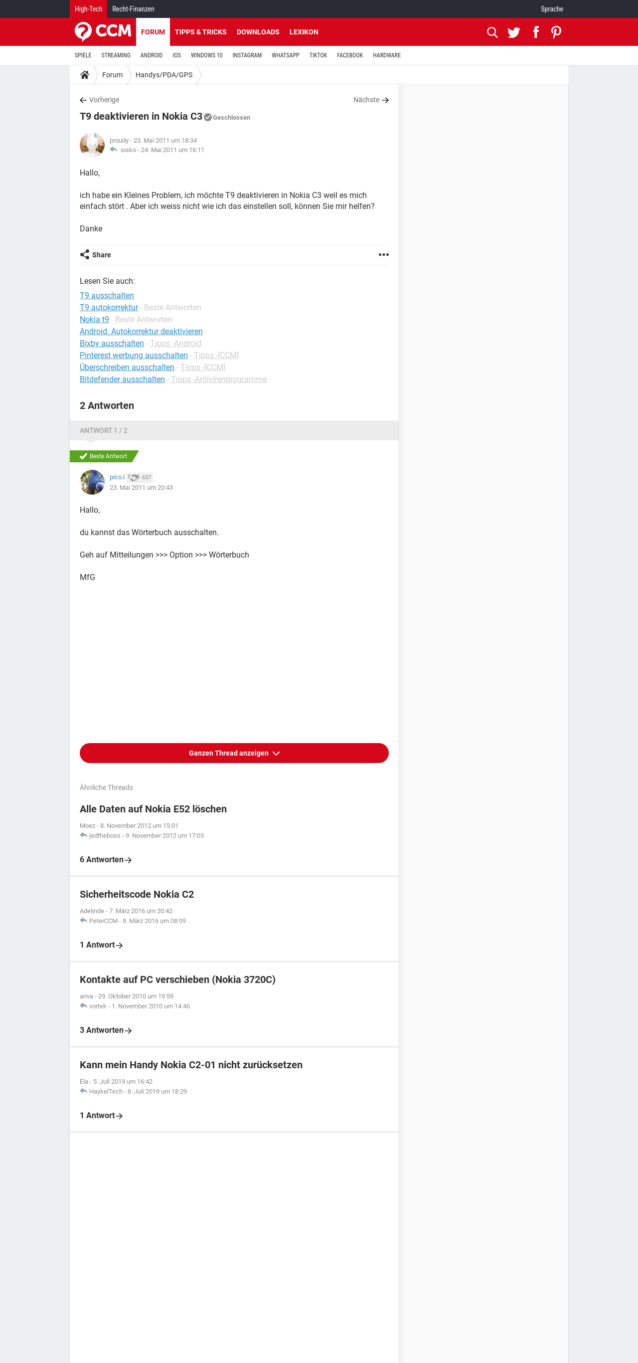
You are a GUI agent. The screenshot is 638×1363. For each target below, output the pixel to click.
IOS (176, 55)
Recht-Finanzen (133, 9)
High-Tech (88, 9)
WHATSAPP (285, 55)
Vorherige (104, 100)
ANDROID (152, 55)
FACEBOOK (350, 55)
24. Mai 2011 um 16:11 (172, 150)
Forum (153, 32)
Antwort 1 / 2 (104, 430)
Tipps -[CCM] (216, 355)
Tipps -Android (175, 343)
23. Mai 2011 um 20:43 (141, 487)
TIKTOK (318, 55)
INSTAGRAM (247, 55)
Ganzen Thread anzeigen (229, 753)
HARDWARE (387, 55)
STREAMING (116, 55)
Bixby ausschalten (112, 343)
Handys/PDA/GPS (164, 75)
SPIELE (83, 55)
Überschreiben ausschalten (127, 367)
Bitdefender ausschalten (122, 379)
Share (101, 255)
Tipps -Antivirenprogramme (219, 379)
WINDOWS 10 (207, 55)
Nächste (366, 100)
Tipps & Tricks (201, 32)
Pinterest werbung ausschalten (134, 355)
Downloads (258, 32)
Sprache (552, 9)
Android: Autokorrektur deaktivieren (141, 331)
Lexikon (304, 32)
